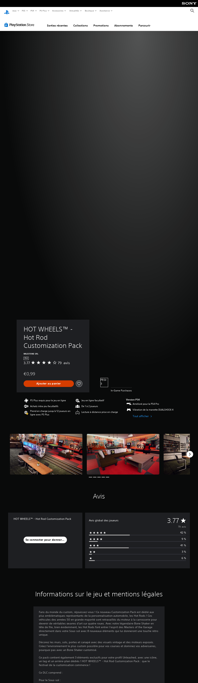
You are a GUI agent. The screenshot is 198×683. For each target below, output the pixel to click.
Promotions (101, 22)
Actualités (74, 10)
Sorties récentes (57, 22)
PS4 (32, 10)
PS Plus (43, 10)
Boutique (89, 10)
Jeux (14, 10)
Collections (80, 22)
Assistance (105, 10)
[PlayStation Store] (20, 21)
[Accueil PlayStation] (6, 11)
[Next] (190, 450)
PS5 (24, 10)
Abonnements (123, 22)
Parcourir (144, 22)
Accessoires (57, 10)
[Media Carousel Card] (46, 450)
